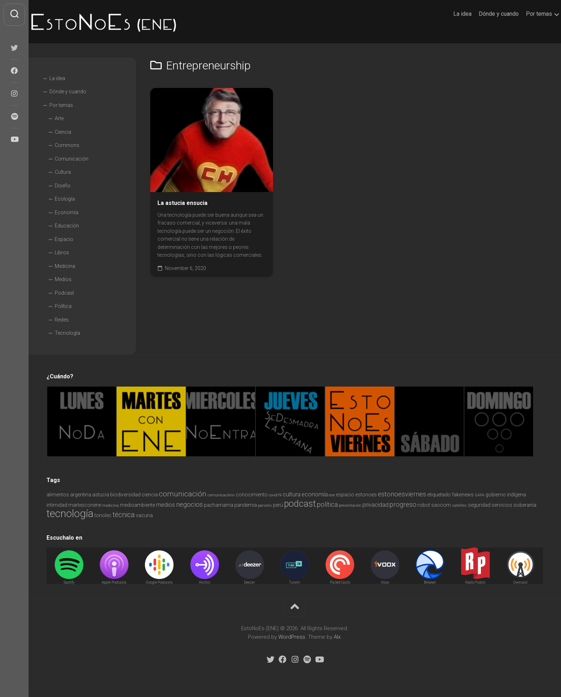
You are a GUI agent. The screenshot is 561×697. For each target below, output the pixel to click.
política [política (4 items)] (327, 504)
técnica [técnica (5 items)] (124, 515)
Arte (59, 118)
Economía (66, 212)
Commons (67, 145)
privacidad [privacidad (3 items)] (375, 504)
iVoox (385, 582)
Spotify (69, 582)
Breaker (430, 582)
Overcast (520, 582)
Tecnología (67, 333)
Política (63, 306)
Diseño (62, 185)
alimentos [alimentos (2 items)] (58, 494)
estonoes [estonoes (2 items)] (366, 494)
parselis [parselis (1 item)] (265, 505)
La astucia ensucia (182, 203)
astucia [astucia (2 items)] (100, 494)
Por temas (525, 13)
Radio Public (475, 582)
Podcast (64, 293)
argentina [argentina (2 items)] (80, 494)
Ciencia (63, 132)
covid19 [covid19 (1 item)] (275, 495)
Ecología (65, 199)
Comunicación (71, 159)
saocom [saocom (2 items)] (441, 505)
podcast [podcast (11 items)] (300, 503)
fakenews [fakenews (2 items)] (463, 494)
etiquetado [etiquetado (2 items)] (439, 494)
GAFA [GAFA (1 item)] (479, 495)
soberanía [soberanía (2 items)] (524, 505)
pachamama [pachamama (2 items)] (218, 505)
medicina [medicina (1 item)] (110, 505)
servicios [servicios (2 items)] (502, 505)
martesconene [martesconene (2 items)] (84, 505)
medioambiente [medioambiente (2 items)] (137, 505)
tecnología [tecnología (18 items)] (70, 513)
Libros (62, 252)
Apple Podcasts (114, 582)
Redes (62, 320)
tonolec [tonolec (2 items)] (103, 515)
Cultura (63, 172)
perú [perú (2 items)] (278, 505)
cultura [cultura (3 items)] (292, 494)
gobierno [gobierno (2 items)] (496, 494)
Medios (63, 279)
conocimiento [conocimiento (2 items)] (252, 494)
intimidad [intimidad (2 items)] (57, 505)
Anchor (204, 582)
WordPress (291, 637)
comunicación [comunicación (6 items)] (182, 493)
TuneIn (294, 582)
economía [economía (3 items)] (315, 494)
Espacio (64, 239)
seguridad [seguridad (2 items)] (479, 505)
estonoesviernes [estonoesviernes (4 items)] (402, 494)
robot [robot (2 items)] (424, 505)
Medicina (65, 266)
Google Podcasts (159, 582)
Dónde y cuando (485, 13)
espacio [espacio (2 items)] (345, 494)
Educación (67, 226)
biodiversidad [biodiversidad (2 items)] (125, 494)
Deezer (249, 582)
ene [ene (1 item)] (332, 495)
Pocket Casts (340, 582)
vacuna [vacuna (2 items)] (144, 515)
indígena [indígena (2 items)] (516, 494)
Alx (337, 637)
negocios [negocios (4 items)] (189, 504)
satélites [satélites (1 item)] (459, 505)
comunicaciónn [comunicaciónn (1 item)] (221, 495)
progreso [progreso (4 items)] (403, 504)
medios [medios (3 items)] (165, 504)
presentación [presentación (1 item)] (350, 505)
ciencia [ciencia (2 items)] (150, 494)
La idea (448, 13)
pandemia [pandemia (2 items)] (245, 505)
